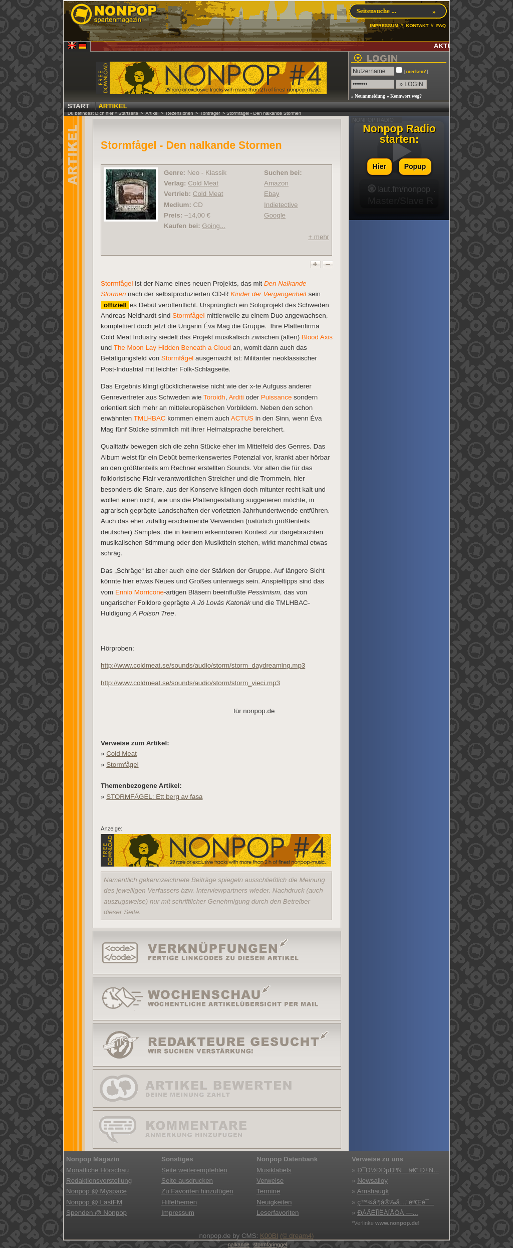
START (78, 106)
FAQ (441, 25)
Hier (379, 166)
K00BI (269, 1235)
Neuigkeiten (274, 1202)
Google (275, 215)
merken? (416, 71)
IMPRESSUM (384, 25)
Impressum (177, 1212)
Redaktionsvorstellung (99, 1180)
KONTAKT (417, 25)
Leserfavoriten (277, 1212)
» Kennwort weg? (404, 96)
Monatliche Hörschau (97, 1170)
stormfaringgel (270, 1244)
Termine (268, 1191)
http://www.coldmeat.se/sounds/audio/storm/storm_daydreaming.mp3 (203, 665)
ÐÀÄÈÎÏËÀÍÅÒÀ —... (387, 1212)
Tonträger (210, 113)
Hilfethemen (179, 1202)
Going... (213, 226)
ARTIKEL (112, 106)
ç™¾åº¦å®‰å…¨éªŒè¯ (395, 1202)
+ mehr (318, 237)
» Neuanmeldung (368, 96)
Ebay (271, 193)
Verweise (270, 1180)
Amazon (276, 183)
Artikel (151, 113)
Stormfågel (122, 764)
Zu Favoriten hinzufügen (197, 1191)
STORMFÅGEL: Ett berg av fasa (154, 796)
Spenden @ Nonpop (96, 1212)
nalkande (238, 1244)
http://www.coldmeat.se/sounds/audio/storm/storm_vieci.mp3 (190, 683)
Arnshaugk (373, 1191)
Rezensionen (179, 113)
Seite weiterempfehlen (194, 1170)
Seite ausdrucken (187, 1180)
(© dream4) (297, 1235)
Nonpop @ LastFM (94, 1202)
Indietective (281, 205)
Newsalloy (372, 1180)
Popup (415, 166)
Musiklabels (274, 1170)
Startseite (128, 113)
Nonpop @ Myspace (96, 1191)
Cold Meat (203, 183)
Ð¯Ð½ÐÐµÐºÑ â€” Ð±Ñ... (398, 1170)
